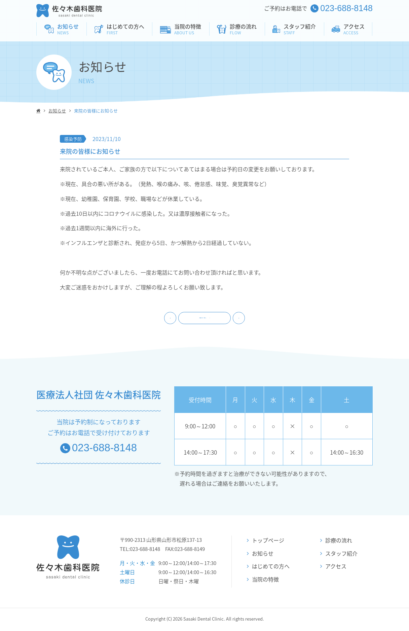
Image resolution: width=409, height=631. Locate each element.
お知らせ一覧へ (204, 318)
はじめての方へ (268, 568)
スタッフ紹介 (339, 555)
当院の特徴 (263, 581)
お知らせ (57, 110)
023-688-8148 (98, 449)
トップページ (265, 542)
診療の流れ (336, 542)
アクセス (333, 568)
